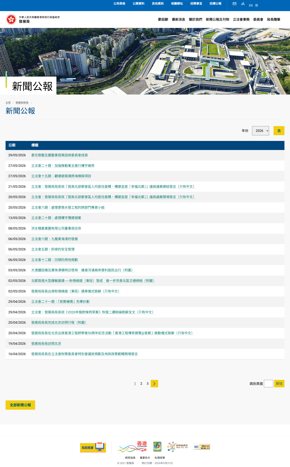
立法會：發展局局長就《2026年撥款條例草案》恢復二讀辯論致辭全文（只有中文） (93, 308)
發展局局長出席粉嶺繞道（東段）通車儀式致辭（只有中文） (76, 287)
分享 (272, 3)
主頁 (8, 98)
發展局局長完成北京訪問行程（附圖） (59, 319)
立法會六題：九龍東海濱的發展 (54, 235)
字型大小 (243, 3)
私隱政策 (160, 454)
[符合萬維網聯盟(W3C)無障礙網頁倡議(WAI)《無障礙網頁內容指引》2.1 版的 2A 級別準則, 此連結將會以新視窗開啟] (202, 443)
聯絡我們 (234, 3)
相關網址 (177, 3)
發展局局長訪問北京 (46, 340)
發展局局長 (22, 98)
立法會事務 (241, 16)
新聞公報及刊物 (217, 16)
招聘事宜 (196, 3)
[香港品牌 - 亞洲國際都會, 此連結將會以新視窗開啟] (132, 443)
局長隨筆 (273, 16)
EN (251, 3)
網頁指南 (130, 454)
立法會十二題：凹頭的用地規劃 (54, 256)
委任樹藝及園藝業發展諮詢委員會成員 (59, 151)
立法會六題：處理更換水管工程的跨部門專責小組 (67, 204)
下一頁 (154, 380)
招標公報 (215, 3)
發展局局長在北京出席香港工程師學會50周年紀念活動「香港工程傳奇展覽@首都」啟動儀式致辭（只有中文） (112, 329)
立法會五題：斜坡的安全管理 (53, 245)
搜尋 (280, 3)
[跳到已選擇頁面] (279, 380)
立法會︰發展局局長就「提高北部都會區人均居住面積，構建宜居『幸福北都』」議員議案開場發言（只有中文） (113, 193)
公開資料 (138, 3)
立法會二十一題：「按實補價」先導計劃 (60, 298)
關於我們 (195, 16)
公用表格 (119, 3)
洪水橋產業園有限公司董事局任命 (56, 225)
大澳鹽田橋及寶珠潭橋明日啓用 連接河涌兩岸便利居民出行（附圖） (82, 266)
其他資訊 (158, 3)
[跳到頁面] (268, 380)
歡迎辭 (163, 16)
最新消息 (178, 16)
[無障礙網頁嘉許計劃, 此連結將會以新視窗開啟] (177, 443)
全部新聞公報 (20, 401)
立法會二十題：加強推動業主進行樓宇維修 (63, 162)
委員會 (258, 16)
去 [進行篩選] (279, 127)
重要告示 (145, 454)
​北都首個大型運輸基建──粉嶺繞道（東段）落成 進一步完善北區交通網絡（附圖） (93, 277)
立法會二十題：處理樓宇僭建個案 (56, 214)
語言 (264, 3)
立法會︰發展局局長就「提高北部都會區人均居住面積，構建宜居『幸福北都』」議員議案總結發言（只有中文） (113, 183)
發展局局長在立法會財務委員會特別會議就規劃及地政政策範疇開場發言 (84, 350)
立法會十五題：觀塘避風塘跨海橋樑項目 (61, 172)
